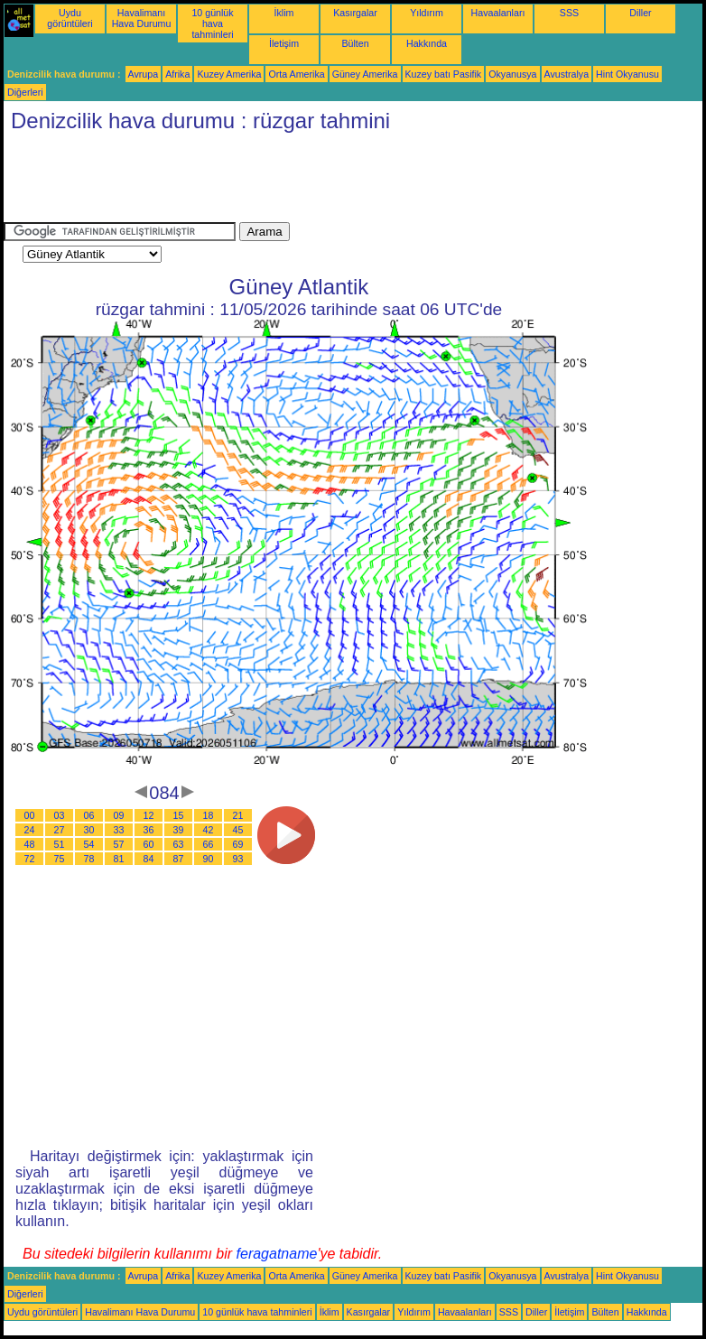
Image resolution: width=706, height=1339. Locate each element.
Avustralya (567, 74)
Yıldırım (426, 12)
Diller (640, 12)
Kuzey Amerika (229, 74)
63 (178, 844)
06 (89, 815)
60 (149, 844)
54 (89, 844)
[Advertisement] (332, 181)
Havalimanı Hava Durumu (142, 18)
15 (178, 815)
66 (208, 844)
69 (238, 844)
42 (208, 829)
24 (29, 829)
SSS (569, 12)
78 (89, 858)
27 (59, 829)
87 (178, 858)
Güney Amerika (365, 74)
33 (119, 829)
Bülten (354, 43)
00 (29, 815)
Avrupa (143, 74)
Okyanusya (512, 74)
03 (59, 815)
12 (149, 815)
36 (149, 829)
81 (119, 858)
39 (178, 829)
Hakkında (426, 43)
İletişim (284, 43)
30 (89, 829)
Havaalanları (498, 12)
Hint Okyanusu (627, 74)
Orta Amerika (296, 74)
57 (119, 844)
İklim (284, 12)
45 (238, 829)
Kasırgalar (355, 12)
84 (149, 858)
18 (208, 815)
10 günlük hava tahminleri (212, 23)
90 (208, 858)
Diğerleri (25, 92)
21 (238, 815)
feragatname (277, 1253)
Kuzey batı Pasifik (443, 74)
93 (238, 858)
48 (29, 844)
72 (29, 858)
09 (119, 815)
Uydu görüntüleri (69, 18)
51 (59, 844)
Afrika (177, 74)
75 (59, 858)
